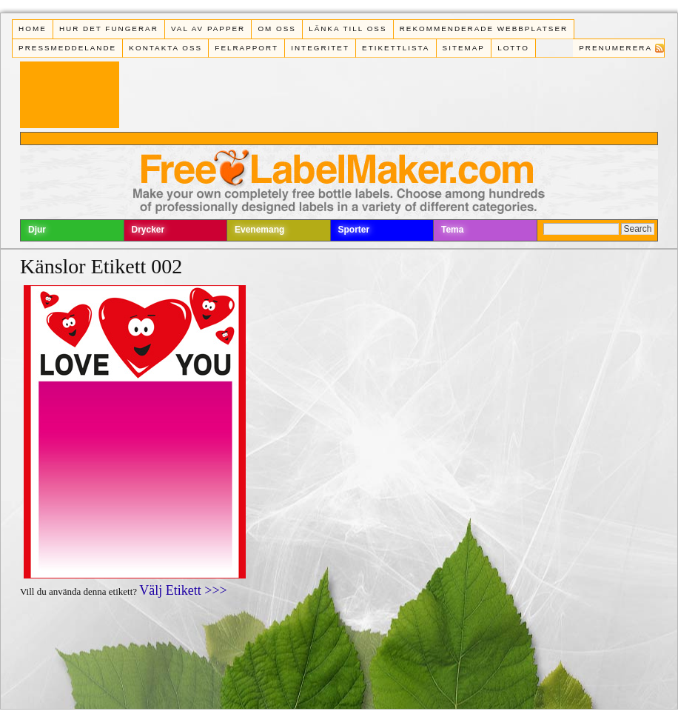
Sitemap (464, 48)
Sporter (354, 229)
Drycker (148, 229)
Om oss (277, 28)
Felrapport (246, 48)
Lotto (513, 48)
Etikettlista (395, 48)
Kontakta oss (165, 48)
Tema (452, 229)
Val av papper (208, 28)
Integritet (320, 48)
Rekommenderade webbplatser (484, 28)
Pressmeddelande (67, 48)
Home (33, 28)
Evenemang (259, 229)
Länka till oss (347, 28)
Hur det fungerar (108, 28)
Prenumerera (615, 48)
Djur (37, 229)
